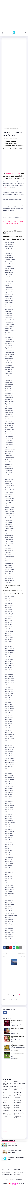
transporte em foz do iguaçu (19, 1114)
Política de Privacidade (6, 1174)
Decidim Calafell (18, 1100)
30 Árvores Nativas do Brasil (17, 1045)
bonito (7, 187)
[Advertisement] (14, 16)
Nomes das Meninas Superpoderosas (13, 1144)
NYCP (4, 1092)
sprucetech (5, 1100)
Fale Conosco (19, 1179)
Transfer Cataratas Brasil (18, 1089)
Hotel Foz (16, 1086)
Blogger (16, 1090)
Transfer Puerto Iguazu (8, 1086)
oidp (15, 1108)
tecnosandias (6, 1103)
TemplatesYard (14, 1183)
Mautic (16, 1103)
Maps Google (16, 1084)
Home (7, 1179)
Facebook (12, 1179)
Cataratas (5, 1116)
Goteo (4, 1102)
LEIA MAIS (16, 1025)
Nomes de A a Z (17, 1169)
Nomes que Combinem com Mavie (16, 1158)
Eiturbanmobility (18, 1095)
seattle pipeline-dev (7, 1108)
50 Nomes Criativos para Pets (17, 1053)
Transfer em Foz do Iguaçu (18, 1117)
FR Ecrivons (5, 1094)
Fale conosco (17, 1174)
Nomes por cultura (18, 1172)
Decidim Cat (17, 1099)
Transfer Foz (17, 1097)
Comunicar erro (4, 1175)
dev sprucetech (17, 1102)
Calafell (4, 1099)
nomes (19, 197)
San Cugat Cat (6, 1097)
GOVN (4, 1090)
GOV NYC (16, 1081)
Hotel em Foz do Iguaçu (19, 1083)
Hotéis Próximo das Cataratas (7, 1089)
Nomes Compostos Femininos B (17, 126)
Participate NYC (17, 1092)
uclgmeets (16, 1105)
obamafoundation (18, 1110)
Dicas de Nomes (5, 1169)
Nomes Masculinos (18, 1171)
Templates (14, 1184)
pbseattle (16, 1107)
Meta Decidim (6, 1105)
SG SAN (17, 995)
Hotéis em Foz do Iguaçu (7, 1113)
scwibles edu (6, 1110)
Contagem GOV (17, 1094)
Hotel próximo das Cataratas (7, 1084)
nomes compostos (13, 174)
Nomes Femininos (5, 1171)
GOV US (4, 1081)
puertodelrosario (7, 1107)
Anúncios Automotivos (19, 1112)
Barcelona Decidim (7, 1095)
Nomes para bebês (5, 1172)
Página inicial (7, 126)
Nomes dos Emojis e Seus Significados (15, 1151)
